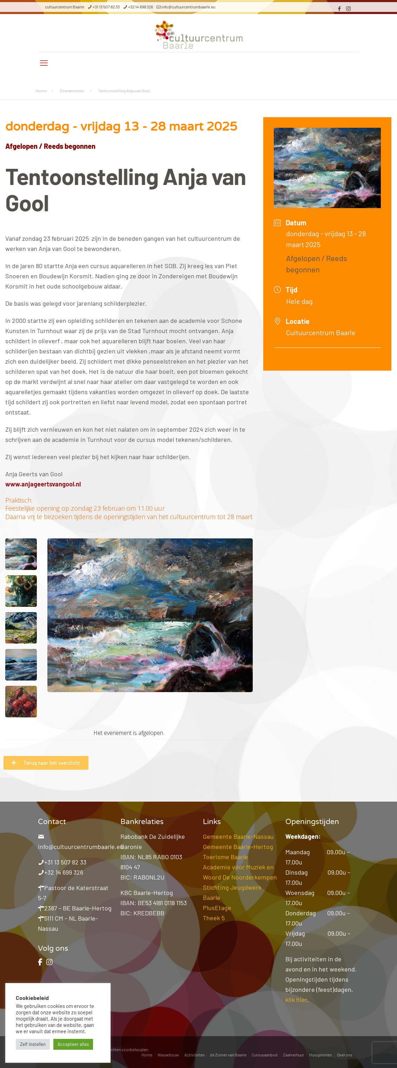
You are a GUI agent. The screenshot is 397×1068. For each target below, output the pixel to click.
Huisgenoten (320, 1054)
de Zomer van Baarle (228, 1054)
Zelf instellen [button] (33, 1044)
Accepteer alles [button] (73, 1044)
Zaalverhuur (293, 1054)
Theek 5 (214, 918)
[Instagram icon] (348, 8)
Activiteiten (194, 1054)
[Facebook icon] (339, 8)
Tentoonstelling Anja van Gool (124, 90)
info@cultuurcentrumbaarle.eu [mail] (188, 6)
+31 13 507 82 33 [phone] (106, 6)
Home (40, 90)
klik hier (296, 999)
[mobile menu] (44, 62)
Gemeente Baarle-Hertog (238, 846)
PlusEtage (217, 907)
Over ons (344, 1054)
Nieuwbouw (168, 1054)
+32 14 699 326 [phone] (140, 6)
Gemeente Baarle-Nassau (238, 836)
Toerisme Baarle (225, 857)
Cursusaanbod (265, 1054)
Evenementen (72, 90)
